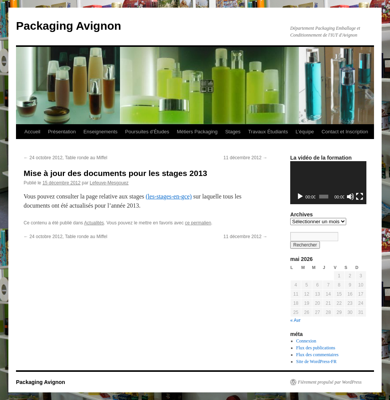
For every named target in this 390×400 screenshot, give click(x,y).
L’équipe (305, 131)
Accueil (32, 131)
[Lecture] (300, 196)
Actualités (94, 223)
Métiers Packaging (197, 131)
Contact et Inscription (344, 131)
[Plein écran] (359, 196)
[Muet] (350, 196)
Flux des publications (316, 347)
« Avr (295, 320)
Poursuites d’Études (147, 131)
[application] (328, 182)
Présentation (62, 131)
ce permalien (198, 223)
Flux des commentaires (317, 354)
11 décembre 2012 (245, 157)
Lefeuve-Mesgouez (109, 183)
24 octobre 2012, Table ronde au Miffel (65, 157)
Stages (232, 131)
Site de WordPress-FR (316, 361)
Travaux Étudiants (268, 131)
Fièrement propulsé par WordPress (329, 382)
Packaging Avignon (68, 25)
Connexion (306, 341)
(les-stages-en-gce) (169, 196)
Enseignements (100, 131)
